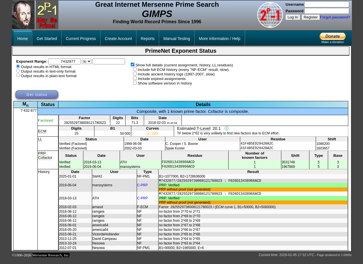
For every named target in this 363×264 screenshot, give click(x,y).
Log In (293, 17)
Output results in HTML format (46, 67)
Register (311, 17)
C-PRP (142, 189)
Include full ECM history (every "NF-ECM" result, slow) (183, 69)
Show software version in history (165, 83)
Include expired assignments (162, 79)
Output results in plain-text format (49, 76)
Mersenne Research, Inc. (51, 260)
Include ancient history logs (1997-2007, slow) (176, 74)
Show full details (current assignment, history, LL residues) (184, 65)
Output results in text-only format (48, 71)
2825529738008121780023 (85, 123)
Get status (36, 94)
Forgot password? (335, 17)
